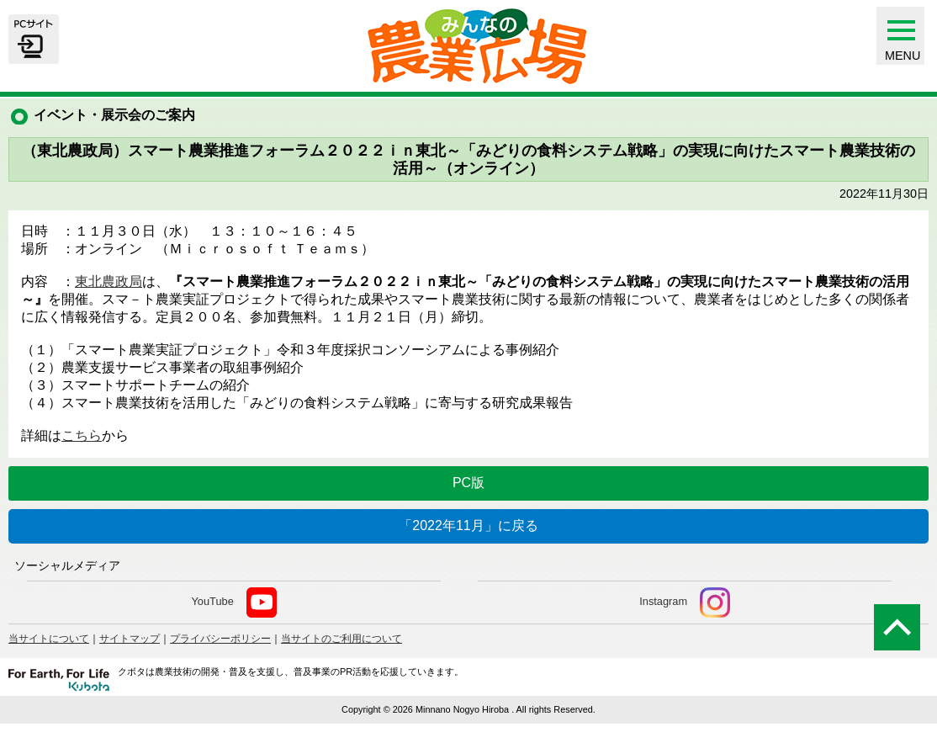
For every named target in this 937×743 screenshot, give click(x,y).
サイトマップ (129, 639)
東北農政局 (108, 281)
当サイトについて (48, 639)
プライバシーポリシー (220, 639)
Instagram (684, 602)
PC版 (468, 482)
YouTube (233, 602)
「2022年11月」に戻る (468, 525)
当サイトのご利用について (341, 639)
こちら (81, 435)
